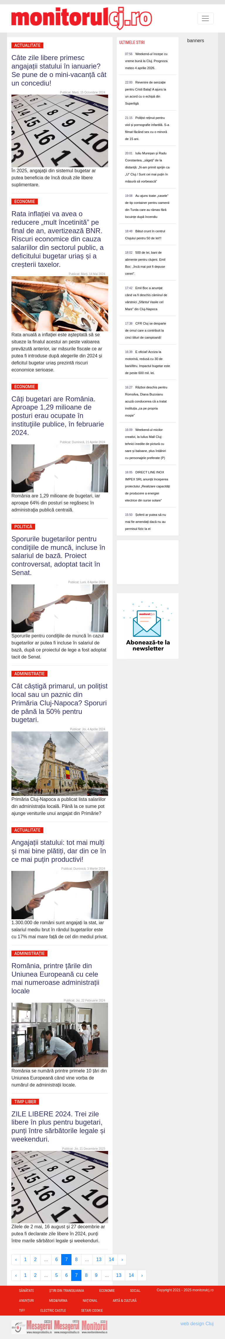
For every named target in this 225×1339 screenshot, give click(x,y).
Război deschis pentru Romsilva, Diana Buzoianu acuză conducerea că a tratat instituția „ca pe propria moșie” (146, 401)
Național (90, 1301)
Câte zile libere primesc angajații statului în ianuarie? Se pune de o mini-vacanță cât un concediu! (58, 70)
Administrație (29, 673)
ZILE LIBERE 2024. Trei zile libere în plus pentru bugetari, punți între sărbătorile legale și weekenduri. (58, 1126)
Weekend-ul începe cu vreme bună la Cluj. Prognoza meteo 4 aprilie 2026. (146, 61)
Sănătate (26, 1291)
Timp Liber (25, 1101)
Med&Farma (58, 1301)
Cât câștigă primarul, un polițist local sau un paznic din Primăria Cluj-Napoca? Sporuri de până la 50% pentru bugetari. (59, 703)
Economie (24, 201)
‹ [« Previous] (16, 1259)
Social (135, 1291)
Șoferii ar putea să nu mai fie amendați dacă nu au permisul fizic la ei (145, 522)
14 (111, 1259)
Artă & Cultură (125, 1301)
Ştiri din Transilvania (66, 1291)
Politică (23, 526)
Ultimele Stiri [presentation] (132, 42)
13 (99, 1259)
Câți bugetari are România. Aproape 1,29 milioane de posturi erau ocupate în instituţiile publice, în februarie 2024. (57, 415)
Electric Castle (53, 1311)
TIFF (22, 1311)
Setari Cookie (92, 1311)
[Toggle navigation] (205, 18)
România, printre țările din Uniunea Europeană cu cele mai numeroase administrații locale (55, 978)
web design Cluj (197, 1323)
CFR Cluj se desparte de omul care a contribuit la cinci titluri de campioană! (145, 330)
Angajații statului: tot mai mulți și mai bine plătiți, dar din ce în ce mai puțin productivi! (58, 850)
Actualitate (27, 45)
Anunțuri (26, 1301)
